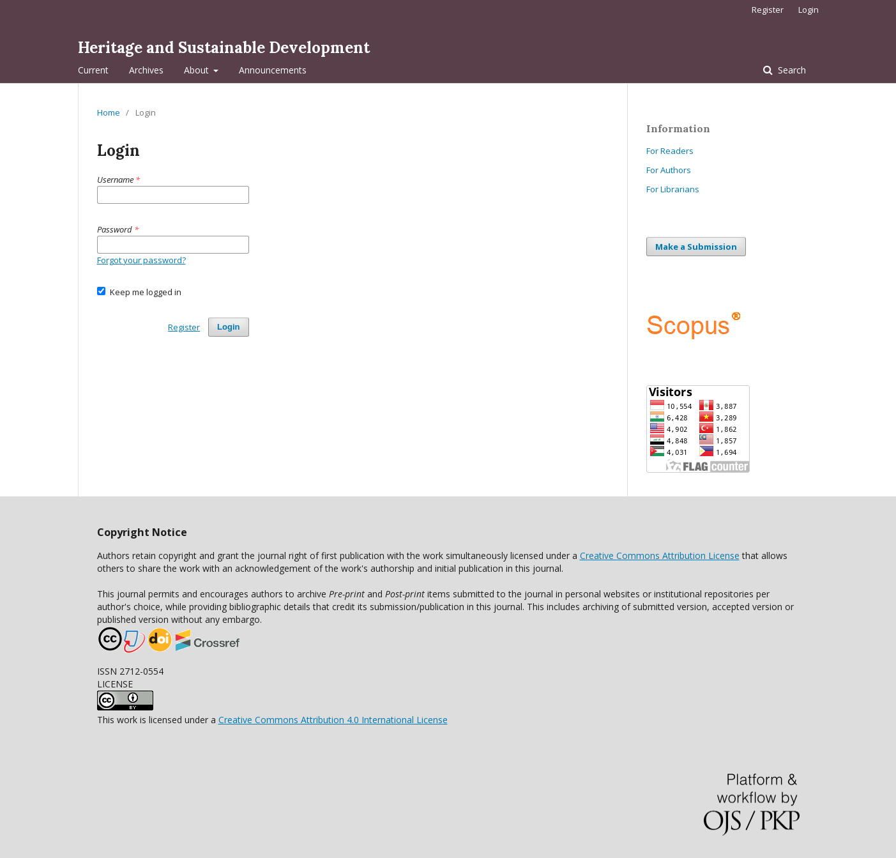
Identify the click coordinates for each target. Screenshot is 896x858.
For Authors (668, 170)
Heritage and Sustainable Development (224, 47)
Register (768, 9)
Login (808, 9)
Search (790, 70)
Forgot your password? (141, 260)
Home (108, 112)
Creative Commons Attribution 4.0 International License (333, 720)
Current (93, 70)
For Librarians (672, 189)
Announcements (273, 70)
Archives (146, 70)
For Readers (670, 151)
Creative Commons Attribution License (660, 555)
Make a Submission (696, 246)
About (197, 70)
